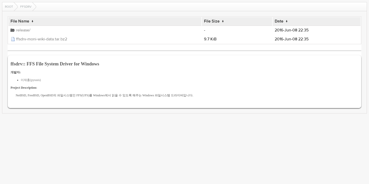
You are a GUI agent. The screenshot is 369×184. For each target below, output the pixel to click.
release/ (23, 30)
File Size (212, 21)
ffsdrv (26, 7)
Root (9, 7)
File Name (20, 21)
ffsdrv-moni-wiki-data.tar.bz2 (41, 39)
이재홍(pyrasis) (31, 80)
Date (279, 21)
